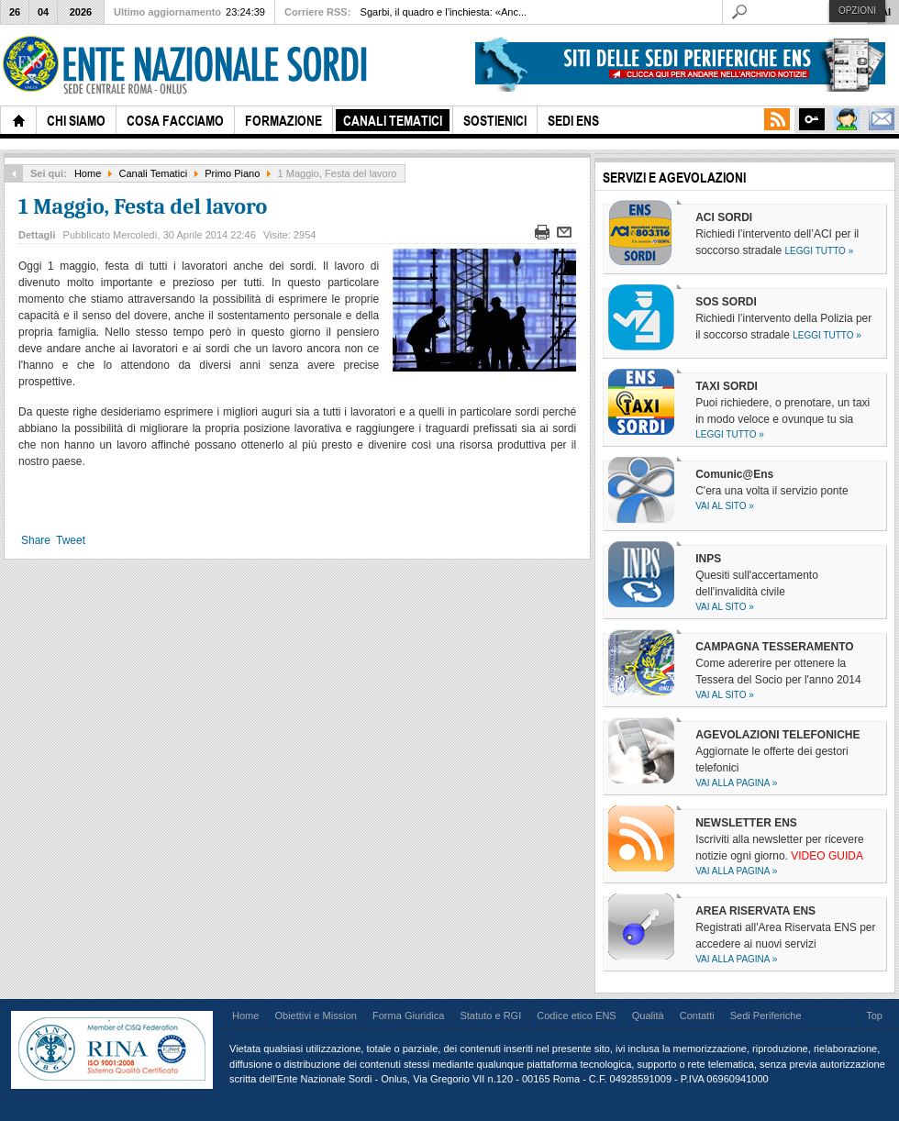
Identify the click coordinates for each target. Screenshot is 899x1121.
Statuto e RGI (490, 1015)
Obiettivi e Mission (315, 1015)
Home (87, 173)
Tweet (70, 540)
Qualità (648, 1015)
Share (35, 540)
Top (874, 1015)
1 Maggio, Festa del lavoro (142, 206)
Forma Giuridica (408, 1015)
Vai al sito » (724, 506)
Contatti (697, 1015)
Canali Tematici (153, 173)
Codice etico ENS (576, 1015)
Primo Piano (232, 173)
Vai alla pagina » (736, 783)
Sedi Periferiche (766, 1015)
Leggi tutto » (819, 251)
